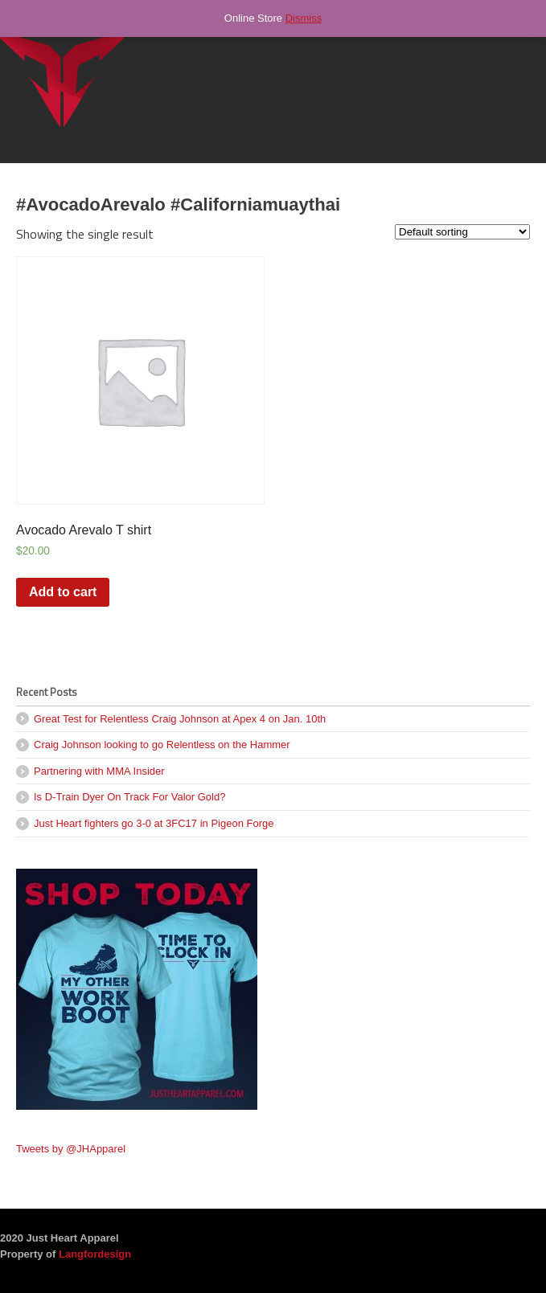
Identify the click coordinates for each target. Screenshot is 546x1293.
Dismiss (303, 18)
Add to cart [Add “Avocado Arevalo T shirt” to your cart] (62, 592)
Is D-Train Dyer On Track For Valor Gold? (129, 797)
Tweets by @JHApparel (70, 1149)
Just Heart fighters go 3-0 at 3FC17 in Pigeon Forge (153, 823)
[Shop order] (462, 231)
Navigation (512, 47)
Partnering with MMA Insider (99, 771)
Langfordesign (95, 1254)
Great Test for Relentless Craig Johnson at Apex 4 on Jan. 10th (180, 719)
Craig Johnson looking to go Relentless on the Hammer (162, 745)
